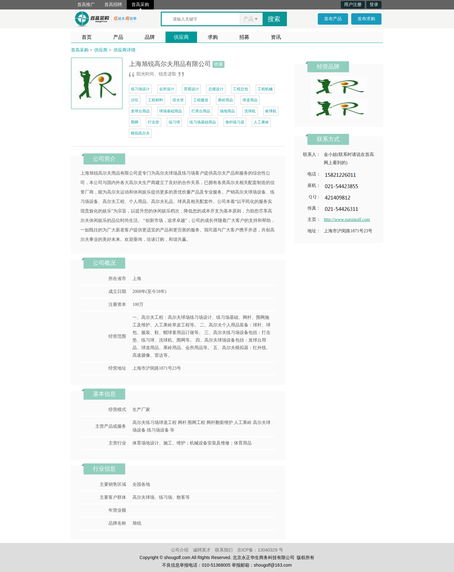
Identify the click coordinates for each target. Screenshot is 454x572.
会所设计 (166, 89)
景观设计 (191, 89)
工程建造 (200, 100)
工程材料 (155, 100)
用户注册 (353, 4)
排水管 (178, 100)
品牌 (150, 37)
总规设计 (216, 89)
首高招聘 (113, 4)
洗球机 (250, 111)
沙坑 (134, 100)
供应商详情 (125, 50)
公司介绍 (180, 549)
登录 (374, 4)
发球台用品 (140, 111)
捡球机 (270, 111)
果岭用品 (225, 100)
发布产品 (333, 18)
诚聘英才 (202, 549)
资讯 (276, 37)
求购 (213, 37)
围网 (134, 122)
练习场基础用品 (202, 122)
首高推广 (86, 4)
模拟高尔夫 (140, 133)
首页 (87, 37)
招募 (244, 37)
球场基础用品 (170, 111)
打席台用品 (200, 111)
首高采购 (140, 4)
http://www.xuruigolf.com (347, 219)
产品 (118, 37)
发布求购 (366, 18)
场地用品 (227, 111)
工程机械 (265, 89)
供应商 (181, 37)
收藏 (218, 64)
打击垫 (153, 122)
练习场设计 (140, 89)
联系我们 (224, 549)
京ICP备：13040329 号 (260, 549)
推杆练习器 (234, 122)
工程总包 (240, 89)
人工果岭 (261, 122)
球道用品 (250, 100)
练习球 (174, 122)
